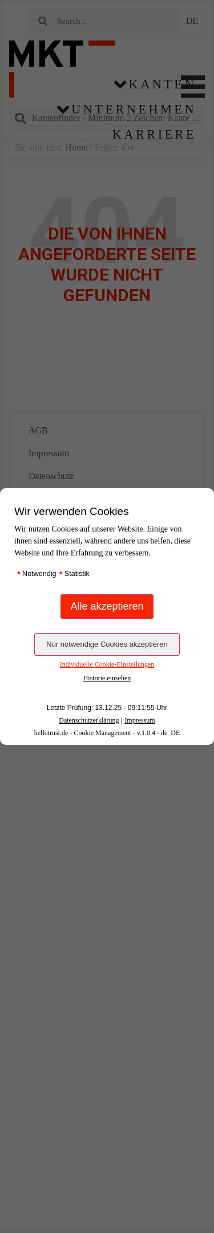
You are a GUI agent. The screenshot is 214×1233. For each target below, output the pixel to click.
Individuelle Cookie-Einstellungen (107, 664)
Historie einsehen (107, 678)
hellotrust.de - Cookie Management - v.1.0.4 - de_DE (107, 733)
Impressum (139, 720)
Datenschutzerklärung (89, 720)
